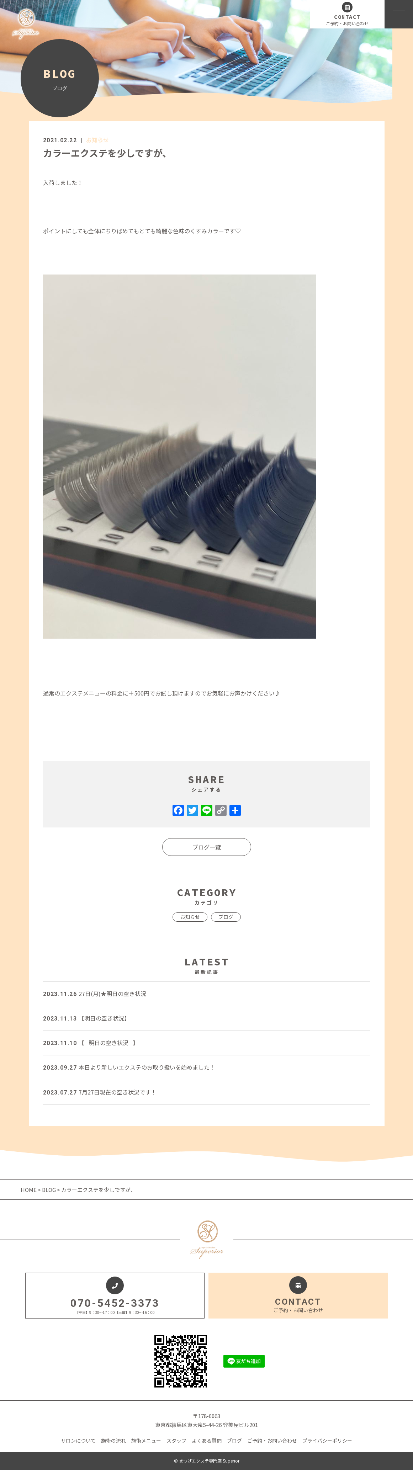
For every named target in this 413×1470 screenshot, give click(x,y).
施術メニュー (146, 1440)
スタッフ (176, 1440)
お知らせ (97, 139)
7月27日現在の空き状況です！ (100, 1092)
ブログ (225, 916)
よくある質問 (207, 1440)
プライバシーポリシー (327, 1440)
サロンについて (78, 1440)
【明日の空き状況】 (86, 1018)
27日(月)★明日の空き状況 (94, 993)
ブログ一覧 (206, 847)
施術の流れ (113, 1440)
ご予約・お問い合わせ (272, 1440)
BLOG (49, 1189)
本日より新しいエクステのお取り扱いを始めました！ (129, 1067)
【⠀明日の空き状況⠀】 (90, 1042)
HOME (29, 1189)
